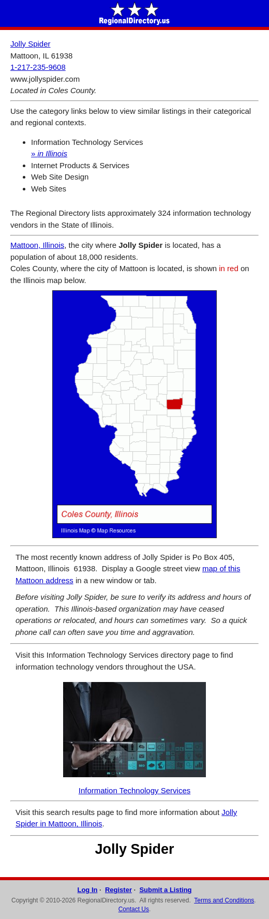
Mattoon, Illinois (37, 245)
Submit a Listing (165, 890)
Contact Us (133, 909)
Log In (87, 890)
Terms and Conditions (224, 900)
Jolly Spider (30, 43)
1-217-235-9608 (38, 67)
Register (118, 890)
